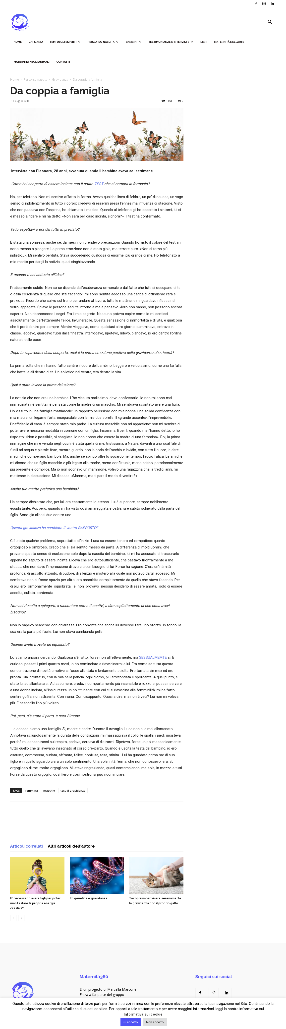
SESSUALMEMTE (153, 657)
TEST (98, 184)
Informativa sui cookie (143, 1014)
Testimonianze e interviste (171, 42)
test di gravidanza (72, 790)
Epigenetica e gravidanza (88, 898)
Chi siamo (36, 42)
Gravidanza (60, 79)
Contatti (63, 61)
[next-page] (21, 918)
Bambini (133, 42)
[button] (270, 22)
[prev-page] (13, 918)
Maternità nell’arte (229, 42)
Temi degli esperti (65, 42)
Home (18, 42)
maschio (49, 790)
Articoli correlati (26, 846)
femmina (31, 790)
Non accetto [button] (155, 1022)
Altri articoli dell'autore (71, 846)
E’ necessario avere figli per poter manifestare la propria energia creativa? (35, 903)
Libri (203, 42)
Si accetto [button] (130, 1022)
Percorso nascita (103, 42)
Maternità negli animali (32, 61)
